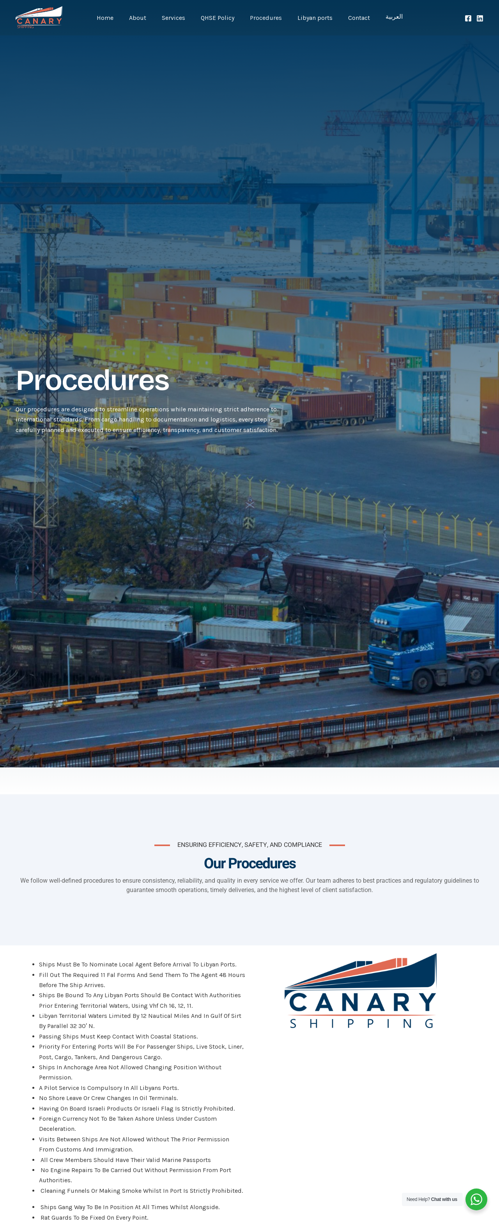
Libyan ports (310, 17)
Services (178, 17)
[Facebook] (468, 18)
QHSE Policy (219, 17)
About (145, 17)
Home (116, 17)
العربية (383, 18)
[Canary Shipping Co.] (39, 17)
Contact (351, 17)
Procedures (264, 17)
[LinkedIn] (479, 18)
